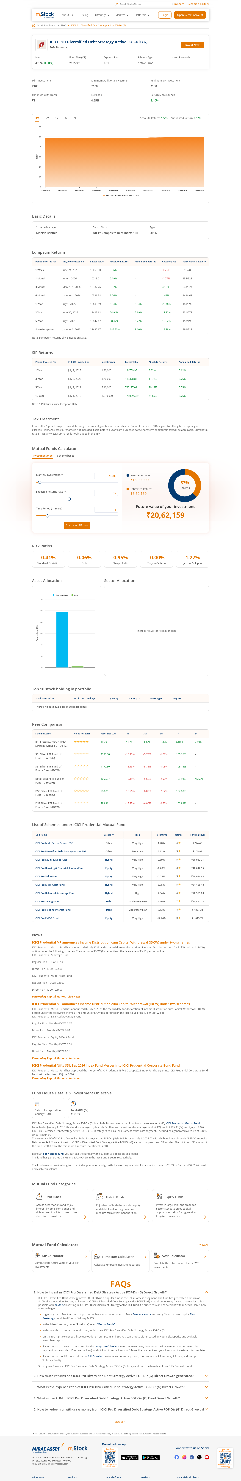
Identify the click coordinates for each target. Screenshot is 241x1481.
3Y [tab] (65, 118)
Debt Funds (53, 1197)
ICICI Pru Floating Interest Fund (53, 909)
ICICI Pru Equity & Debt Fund (51, 859)
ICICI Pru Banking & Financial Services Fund (59, 868)
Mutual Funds (48, 25)
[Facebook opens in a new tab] (177, 1457)
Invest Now (192, 45)
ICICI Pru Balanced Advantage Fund (55, 893)
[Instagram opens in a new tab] (184, 1457)
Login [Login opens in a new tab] (165, 15)
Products (73, 1477)
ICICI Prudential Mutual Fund (183, 1123)
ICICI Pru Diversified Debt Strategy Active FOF (60, 851)
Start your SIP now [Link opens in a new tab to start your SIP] (77, 525)
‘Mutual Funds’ (106, 1324)
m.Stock (59, 1305)
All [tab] (75, 118)
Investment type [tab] (43, 455)
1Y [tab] (56, 118)
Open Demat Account (190, 15)
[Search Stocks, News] (144, 4)
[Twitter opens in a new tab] (199, 1457)
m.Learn (179, 4)
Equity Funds (174, 1197)
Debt (109, 901)
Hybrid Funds (115, 1197)
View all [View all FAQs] (120, 1422)
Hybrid (109, 859)
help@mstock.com (58, 1463)
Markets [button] (120, 15)
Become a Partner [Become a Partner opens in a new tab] (198, 4)
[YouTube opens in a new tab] (207, 1457)
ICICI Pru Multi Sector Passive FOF (54, 843)
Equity (108, 868)
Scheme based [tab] (66, 455)
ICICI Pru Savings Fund (47, 901)
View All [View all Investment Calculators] (203, 1244)
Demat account (142, 1314)
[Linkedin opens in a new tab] (192, 1457)
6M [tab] (47, 118)
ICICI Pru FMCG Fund (46, 918)
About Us (67, 15)
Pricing (84, 15)
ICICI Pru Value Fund (46, 876)
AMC (63, 25)
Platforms (140, 15)
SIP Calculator (96, 1356)
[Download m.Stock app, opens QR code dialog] (225, 1458)
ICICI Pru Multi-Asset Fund (50, 884)
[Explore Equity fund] (205, 1217)
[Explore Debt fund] (84, 1217)
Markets (145, 1477)
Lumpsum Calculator (107, 1346)
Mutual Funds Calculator (54, 448)
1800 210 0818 (39, 1463)
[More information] (104, 95)
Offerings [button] (100, 15)
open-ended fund (53, 1153)
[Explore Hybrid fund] (145, 1217)
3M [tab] (37, 118)
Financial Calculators (188, 1477)
